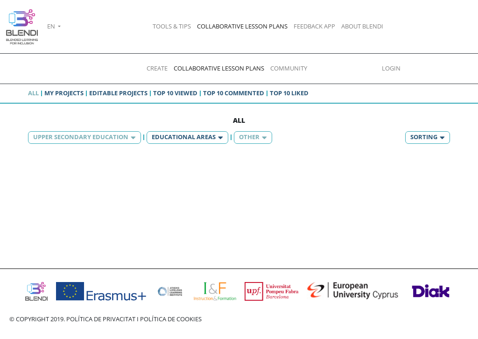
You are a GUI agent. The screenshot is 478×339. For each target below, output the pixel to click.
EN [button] (51, 26)
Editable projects (118, 93)
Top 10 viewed (175, 93)
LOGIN (391, 68)
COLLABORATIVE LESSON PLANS (242, 26)
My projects (64, 93)
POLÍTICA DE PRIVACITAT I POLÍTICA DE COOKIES (134, 319)
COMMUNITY (288, 68)
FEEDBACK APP (314, 26)
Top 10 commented (233, 93)
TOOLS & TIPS (172, 26)
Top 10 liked (289, 93)
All (33, 93)
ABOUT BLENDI (362, 26)
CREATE (157, 68)
